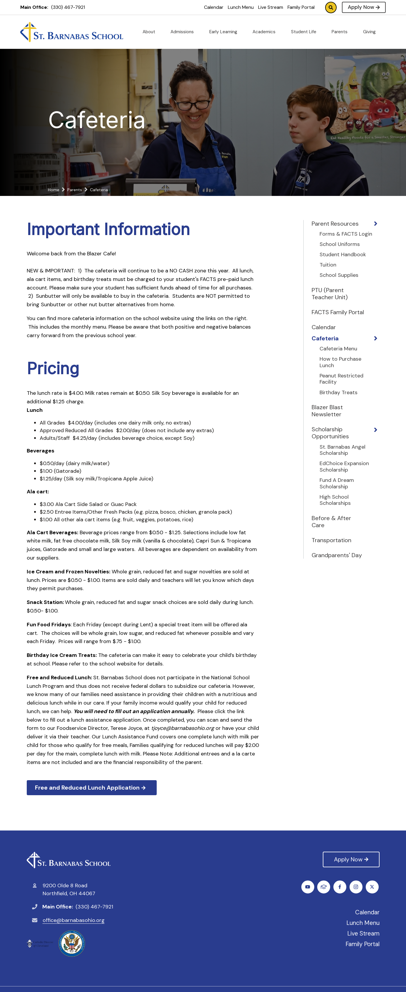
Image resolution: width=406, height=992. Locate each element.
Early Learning (225, 32)
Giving (371, 32)
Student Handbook (343, 255)
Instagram (340, 887)
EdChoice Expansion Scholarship (344, 466)
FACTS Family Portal (338, 312)
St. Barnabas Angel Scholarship (342, 450)
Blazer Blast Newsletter (327, 411)
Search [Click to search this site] (331, 7)
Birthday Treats (338, 393)
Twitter (325, 887)
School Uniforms (340, 244)
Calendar (213, 7)
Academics (266, 32)
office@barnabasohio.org (74, 920)
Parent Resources (335, 223)
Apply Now (364, 7)
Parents (342, 32)
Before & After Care (331, 522)
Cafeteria (325, 338)
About (151, 32)
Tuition (328, 265)
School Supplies (339, 275)
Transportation (331, 540)
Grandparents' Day (337, 555)
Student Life (306, 32)
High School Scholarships (335, 500)
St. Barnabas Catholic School (69, 860)
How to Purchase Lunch (340, 362)
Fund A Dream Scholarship (337, 483)
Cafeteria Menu (338, 349)
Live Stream (270, 7)
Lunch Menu (241, 7)
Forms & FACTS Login (346, 234)
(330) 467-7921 (68, 7)
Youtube (356, 887)
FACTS (373, 887)
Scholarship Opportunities (330, 433)
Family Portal (301, 7)
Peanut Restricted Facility (341, 379)
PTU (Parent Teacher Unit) (330, 294)
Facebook (308, 887)
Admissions (184, 32)
